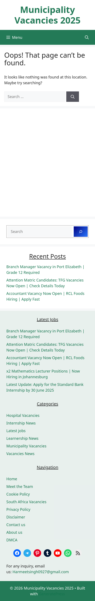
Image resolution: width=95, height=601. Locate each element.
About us (14, 532)
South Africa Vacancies (26, 501)
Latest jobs (16, 430)
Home (11, 478)
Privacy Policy (18, 509)
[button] (86, 37)
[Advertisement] (47, 162)
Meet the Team (19, 486)
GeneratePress (52, 593)
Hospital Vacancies (22, 415)
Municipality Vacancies (26, 445)
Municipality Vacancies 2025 (47, 14)
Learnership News (22, 438)
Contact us (15, 524)
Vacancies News (20, 453)
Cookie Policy (18, 494)
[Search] (72, 96)
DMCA (11, 539)
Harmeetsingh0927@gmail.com (40, 571)
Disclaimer (15, 517)
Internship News (21, 423)
